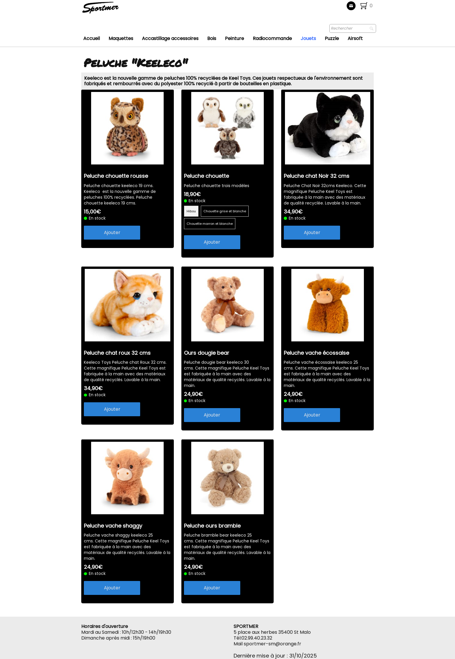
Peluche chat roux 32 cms (117, 352)
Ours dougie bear (206, 352)
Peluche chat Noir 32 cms (316, 176)
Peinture (234, 38)
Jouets (308, 38)
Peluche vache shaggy (113, 525)
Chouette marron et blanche (210, 223)
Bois (211, 38)
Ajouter (112, 232)
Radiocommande (272, 38)
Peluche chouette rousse (116, 176)
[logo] (119, 10)
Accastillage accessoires (170, 38)
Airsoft (355, 38)
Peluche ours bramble (212, 525)
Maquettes (121, 38)
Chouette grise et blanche (224, 211)
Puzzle (332, 38)
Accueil (91, 38)
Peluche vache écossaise (316, 352)
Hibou (191, 211)
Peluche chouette (206, 176)
